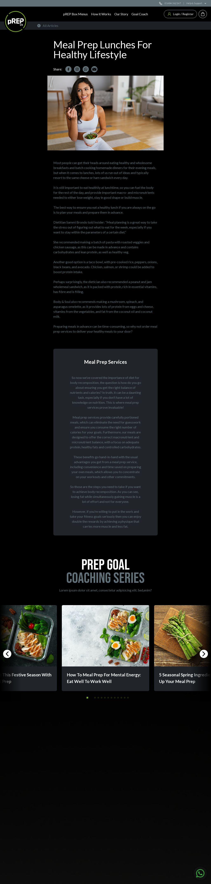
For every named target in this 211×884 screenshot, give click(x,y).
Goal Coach (139, 14)
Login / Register (180, 14)
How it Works (101, 14)
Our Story (121, 14)
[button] (87, 697)
